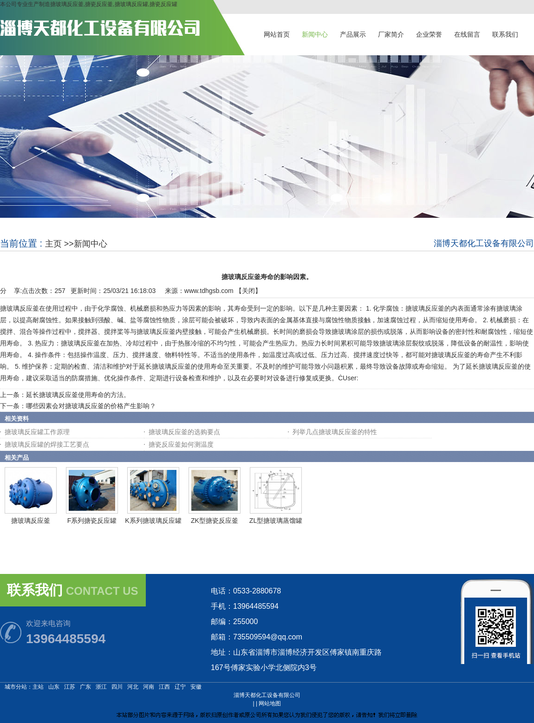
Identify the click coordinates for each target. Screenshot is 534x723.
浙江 (101, 687)
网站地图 (270, 703)
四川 (117, 687)
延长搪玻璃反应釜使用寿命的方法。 (78, 394)
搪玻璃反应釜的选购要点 (184, 432)
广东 (85, 687)
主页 (53, 243)
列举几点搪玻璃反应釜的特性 (335, 432)
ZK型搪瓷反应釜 (214, 520)
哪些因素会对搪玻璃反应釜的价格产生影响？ (91, 406)
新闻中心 (90, 243)
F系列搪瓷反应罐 (92, 520)
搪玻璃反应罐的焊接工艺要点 (47, 444)
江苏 (69, 687)
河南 (148, 687)
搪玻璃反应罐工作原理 (37, 432)
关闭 (248, 290)
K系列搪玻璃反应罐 (153, 520)
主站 (38, 687)
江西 (164, 687)
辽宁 (180, 687)
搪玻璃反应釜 (30, 520)
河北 (132, 687)
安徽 (196, 687)
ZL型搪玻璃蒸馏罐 (275, 520)
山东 (53, 687)
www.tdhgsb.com (209, 290)
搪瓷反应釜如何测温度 (181, 444)
